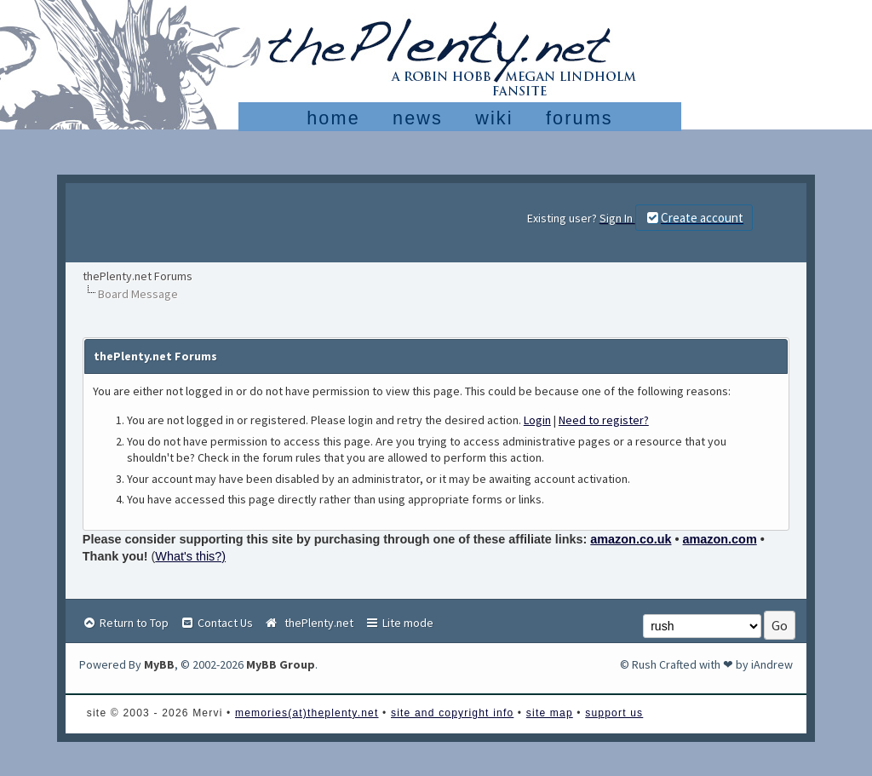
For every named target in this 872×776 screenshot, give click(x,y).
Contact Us (216, 622)
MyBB (159, 664)
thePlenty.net (308, 622)
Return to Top (125, 622)
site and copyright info (452, 713)
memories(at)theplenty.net (307, 713)
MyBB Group (280, 664)
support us (614, 713)
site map (549, 713)
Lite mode (398, 622)
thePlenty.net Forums (137, 276)
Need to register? (604, 420)
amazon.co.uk (630, 539)
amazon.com (720, 539)
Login (537, 420)
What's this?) (190, 556)
